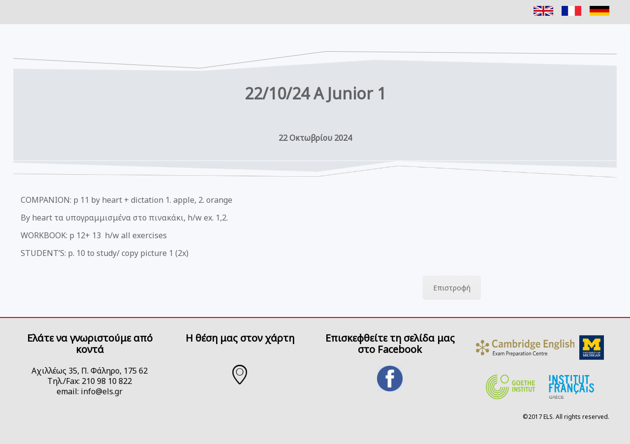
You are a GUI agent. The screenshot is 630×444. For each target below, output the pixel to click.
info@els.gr (102, 391)
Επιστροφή (452, 287)
